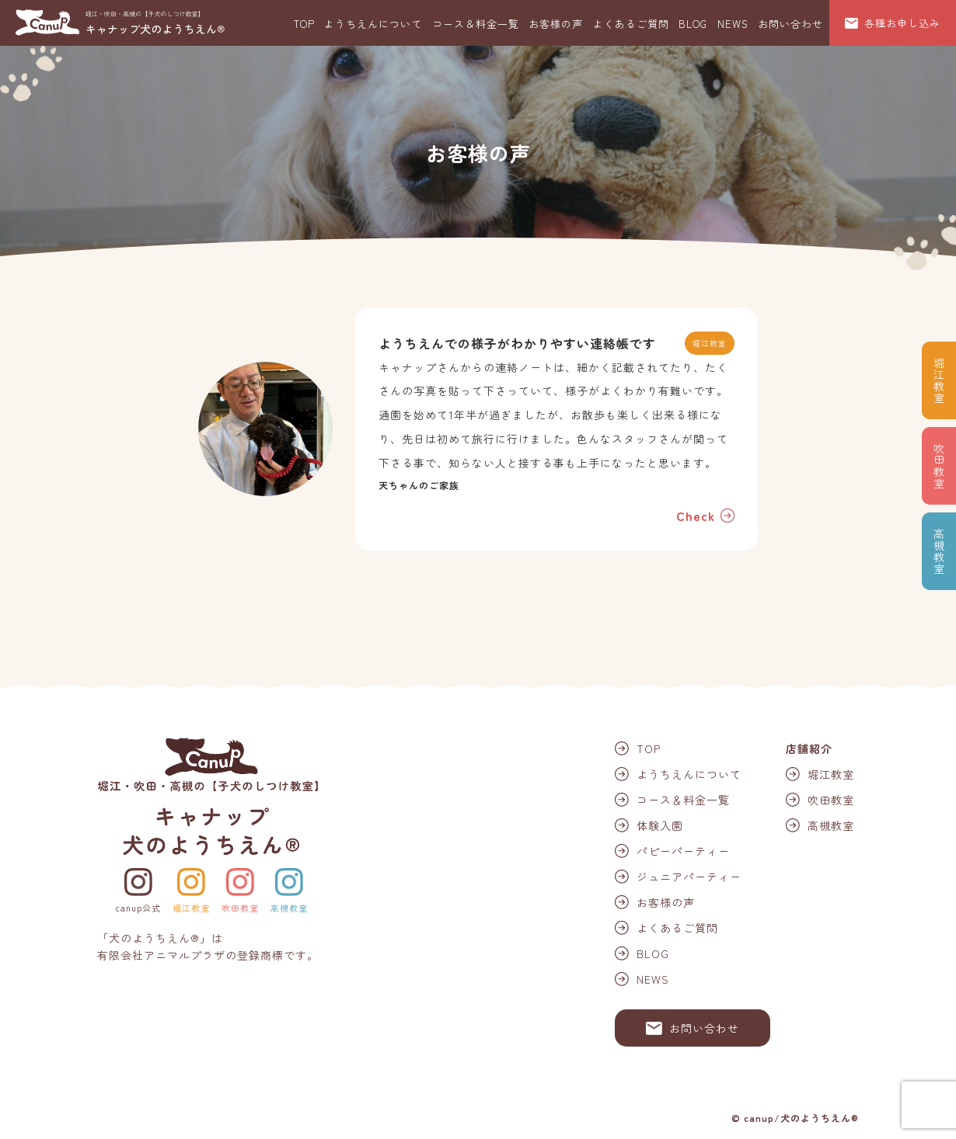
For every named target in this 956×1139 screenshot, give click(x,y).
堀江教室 (191, 907)
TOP (304, 23)
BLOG (693, 23)
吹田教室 (240, 907)
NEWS (732, 23)
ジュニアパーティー (689, 876)
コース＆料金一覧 (475, 23)
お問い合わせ (790, 23)
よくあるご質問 (631, 23)
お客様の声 (556, 23)
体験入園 (660, 825)
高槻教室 (289, 907)
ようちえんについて (373, 23)
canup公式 (138, 907)
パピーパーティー (683, 851)
